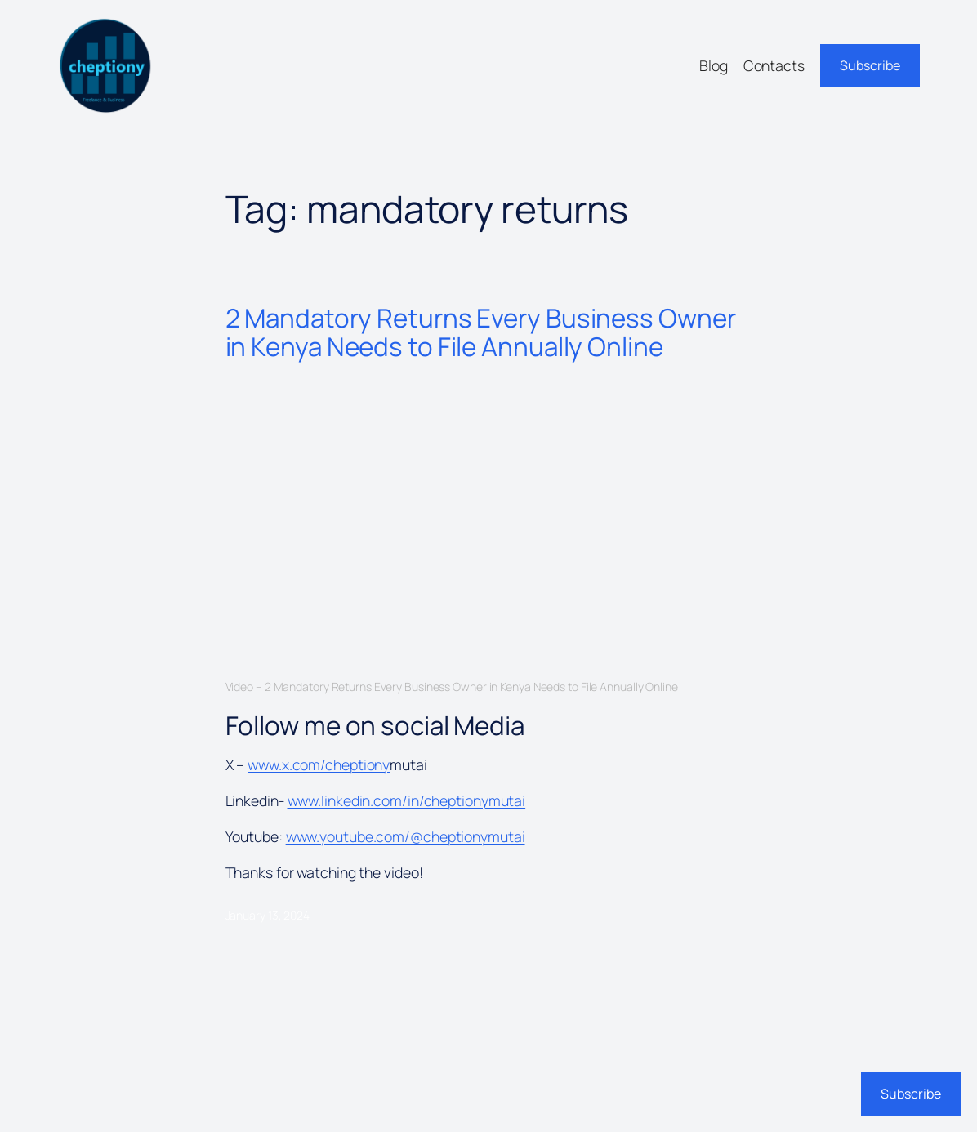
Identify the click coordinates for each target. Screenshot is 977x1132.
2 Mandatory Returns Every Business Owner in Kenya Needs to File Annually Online (480, 332)
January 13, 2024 (267, 915)
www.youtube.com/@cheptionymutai (405, 836)
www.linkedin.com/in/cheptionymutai (407, 800)
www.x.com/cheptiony (319, 764)
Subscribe (870, 65)
